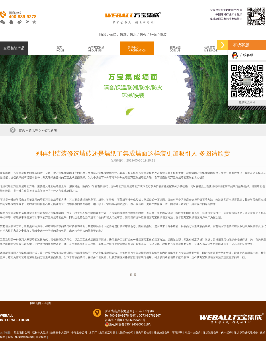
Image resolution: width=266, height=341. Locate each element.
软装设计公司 (22, 332)
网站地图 (35, 303)
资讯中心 (35, 130)
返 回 (133, 274)
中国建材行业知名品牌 (228, 14)
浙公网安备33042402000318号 (130, 324)
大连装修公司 (125, 332)
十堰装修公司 (79, 332)
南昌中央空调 (193, 332)
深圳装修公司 (211, 332)
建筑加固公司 (162, 332)
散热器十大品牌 (59, 332)
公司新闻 (50, 130)
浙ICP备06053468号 (131, 320)
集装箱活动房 (107, 332)
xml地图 (46, 303)
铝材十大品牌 (40, 332)
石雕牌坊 (177, 332)
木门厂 (93, 332)
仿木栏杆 (226, 332)
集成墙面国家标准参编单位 (226, 18)
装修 (10, 337)
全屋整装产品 (14, 48)
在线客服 (242, 55)
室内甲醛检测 (144, 332)
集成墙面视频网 (24, 337)
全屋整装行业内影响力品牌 (226, 10)
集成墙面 (41, 337)
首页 (22, 130)
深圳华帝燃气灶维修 (246, 332)
